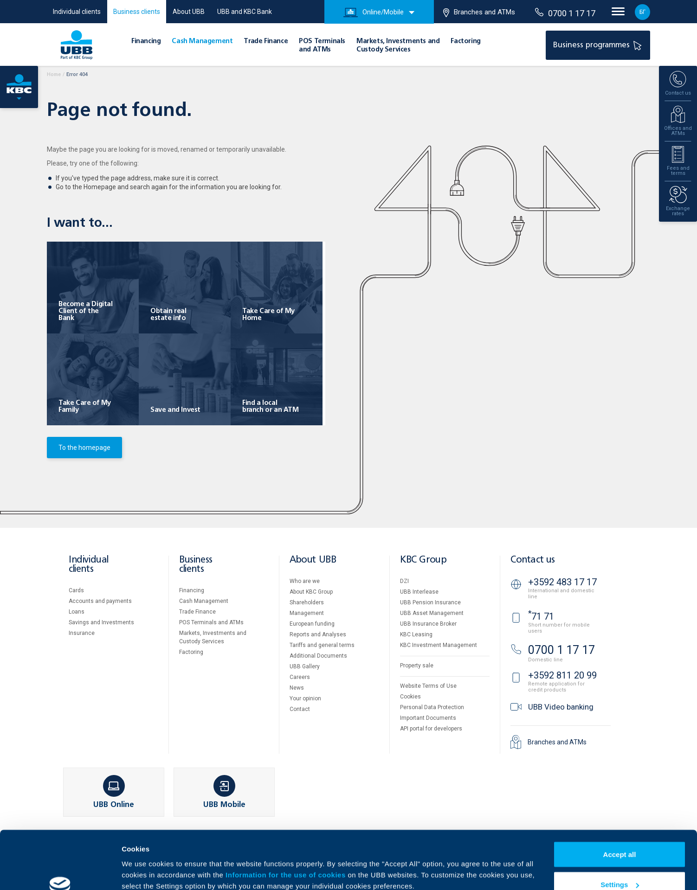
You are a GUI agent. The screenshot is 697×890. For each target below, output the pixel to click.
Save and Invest (175, 410)
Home (54, 74)
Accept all (619, 804)
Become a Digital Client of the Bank (85, 311)
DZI (404, 581)
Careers (300, 677)
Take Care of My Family (84, 406)
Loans (76, 611)
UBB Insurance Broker (428, 624)
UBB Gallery (305, 666)
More (130, 861)
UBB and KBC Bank (244, 11)
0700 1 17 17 (565, 13)
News (297, 688)
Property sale (416, 665)
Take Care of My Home (268, 314)
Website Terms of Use (428, 686)
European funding (312, 624)
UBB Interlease (419, 592)
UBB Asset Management (432, 613)
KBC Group (423, 560)
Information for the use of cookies (287, 825)
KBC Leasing (416, 634)
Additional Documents (318, 656)
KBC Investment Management (438, 645)
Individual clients (77, 11)
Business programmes (598, 44)
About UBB (189, 11)
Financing (146, 41)
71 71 (541, 616)
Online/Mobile (373, 12)
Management (307, 613)
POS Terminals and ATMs (211, 622)
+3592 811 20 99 (562, 675)
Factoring (465, 41)
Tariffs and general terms (322, 645)
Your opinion (305, 698)
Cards (76, 590)
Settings (619, 835)
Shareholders (307, 602)
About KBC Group (311, 592)
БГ (642, 12)
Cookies (410, 696)
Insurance (82, 633)
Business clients (136, 11)
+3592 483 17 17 (562, 582)
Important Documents (428, 718)
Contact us (532, 560)
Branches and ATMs (479, 12)
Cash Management (202, 41)
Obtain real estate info (168, 314)
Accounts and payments (100, 601)
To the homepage (84, 447)
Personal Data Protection (432, 707)
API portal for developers (431, 728)
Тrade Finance (266, 41)
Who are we (305, 581)
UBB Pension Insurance (430, 602)
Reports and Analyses (318, 634)
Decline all (619, 865)
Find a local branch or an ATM (270, 406)
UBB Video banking (561, 706)
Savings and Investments (101, 622)
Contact (300, 709)
